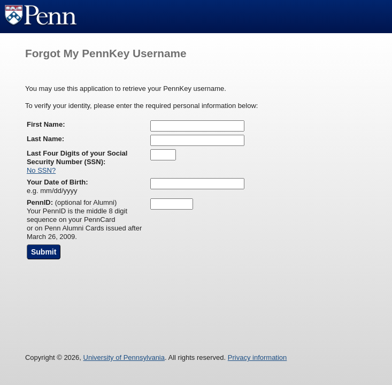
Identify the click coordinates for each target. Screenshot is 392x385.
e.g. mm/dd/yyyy (57, 186)
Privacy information (257, 357)
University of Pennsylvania (124, 357)
